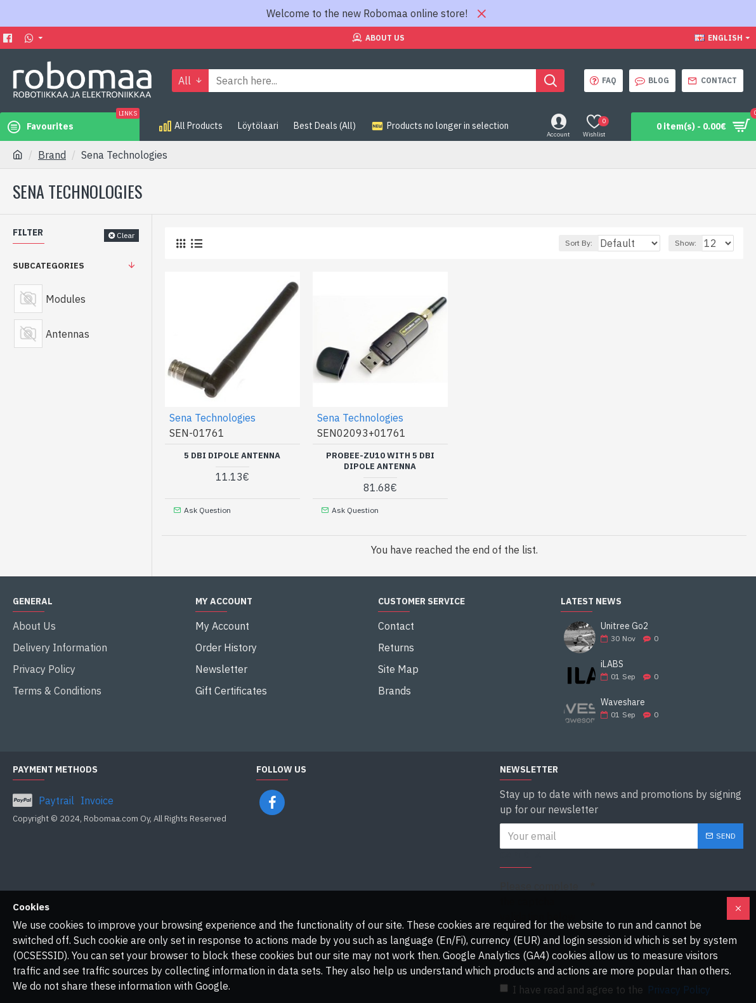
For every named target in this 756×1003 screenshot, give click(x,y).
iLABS (612, 658)
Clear (125, 235)
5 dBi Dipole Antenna (232, 455)
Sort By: (572, 243)
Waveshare (623, 696)
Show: (691, 243)
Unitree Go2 (624, 620)
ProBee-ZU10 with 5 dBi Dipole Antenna (380, 460)
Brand (52, 155)
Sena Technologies (213, 417)
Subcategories (48, 265)
